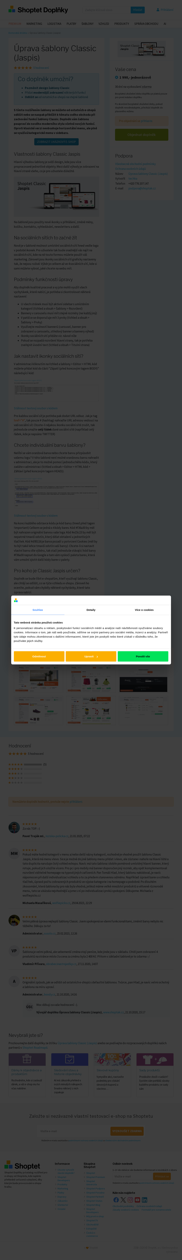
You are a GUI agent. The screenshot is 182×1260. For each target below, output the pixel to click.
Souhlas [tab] (37, 609)
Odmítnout (39, 656)
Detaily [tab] (91, 609)
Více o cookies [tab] (144, 609)
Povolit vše (143, 656)
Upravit (91, 656)
